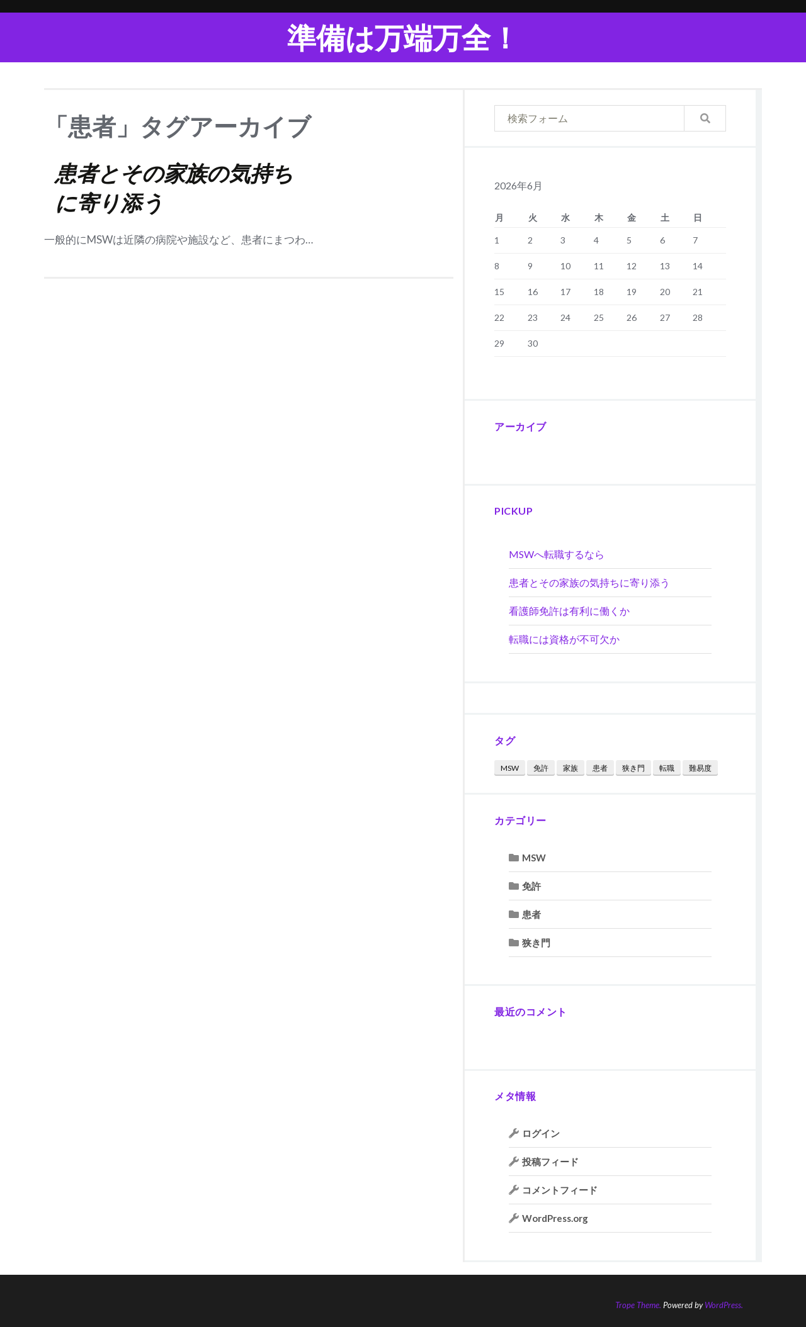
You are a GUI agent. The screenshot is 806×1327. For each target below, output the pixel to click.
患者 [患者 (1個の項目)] (600, 768)
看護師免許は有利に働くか (569, 611)
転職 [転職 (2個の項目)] (666, 768)
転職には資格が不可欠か (564, 639)
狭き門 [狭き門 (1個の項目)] (633, 768)
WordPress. (724, 1305)
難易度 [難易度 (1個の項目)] (700, 768)
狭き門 (536, 942)
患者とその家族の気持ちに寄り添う (589, 582)
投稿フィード (550, 1161)
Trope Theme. (638, 1305)
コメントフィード (560, 1189)
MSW (534, 857)
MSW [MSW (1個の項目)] (510, 768)
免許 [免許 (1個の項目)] (540, 768)
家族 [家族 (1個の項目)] (570, 768)
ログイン (541, 1133)
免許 (531, 886)
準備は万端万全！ (403, 37)
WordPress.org (555, 1218)
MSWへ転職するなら (556, 554)
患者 (531, 914)
